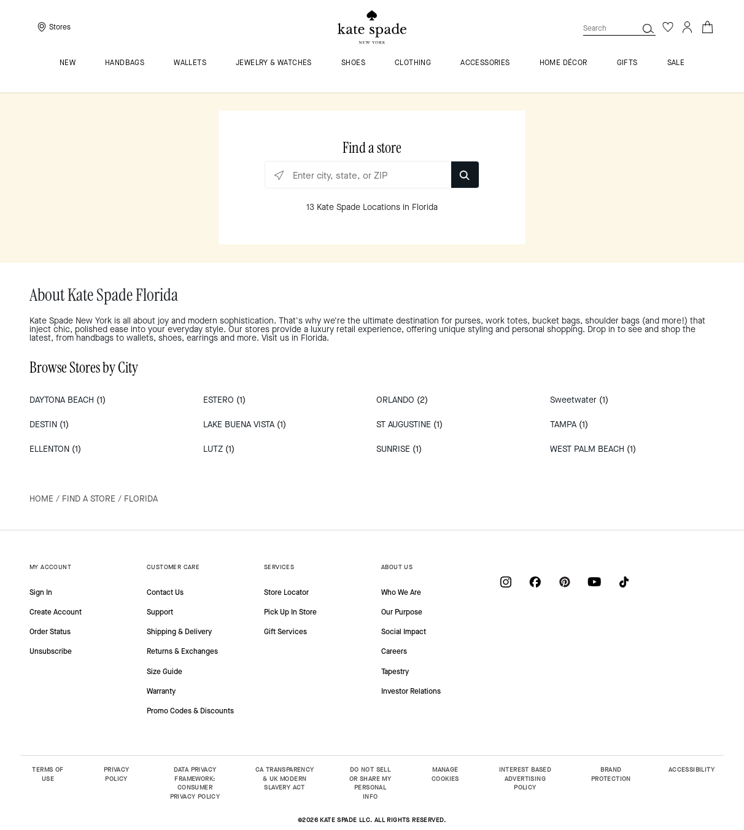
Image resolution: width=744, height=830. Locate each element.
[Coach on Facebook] (535, 582)
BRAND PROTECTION (611, 774)
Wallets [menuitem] (190, 63)
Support (160, 612)
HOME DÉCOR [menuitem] (563, 63)
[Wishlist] (668, 27)
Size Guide (164, 672)
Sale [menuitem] (676, 63)
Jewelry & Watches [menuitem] (274, 63)
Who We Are (401, 592)
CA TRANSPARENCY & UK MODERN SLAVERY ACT (284, 778)
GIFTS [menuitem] (627, 63)
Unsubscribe (50, 651)
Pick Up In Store (290, 612)
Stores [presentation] (60, 27)
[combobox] (619, 28)
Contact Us (165, 592)
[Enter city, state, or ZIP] (372, 175)
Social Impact (403, 632)
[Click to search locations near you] (279, 175)
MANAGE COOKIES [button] (445, 774)
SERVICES (279, 567)
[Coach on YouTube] (594, 582)
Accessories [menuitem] (485, 63)
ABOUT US (397, 567)
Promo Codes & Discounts (190, 711)
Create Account (55, 612)
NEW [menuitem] (68, 63)
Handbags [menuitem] (124, 63)
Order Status (50, 632)
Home (41, 499)
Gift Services (285, 632)
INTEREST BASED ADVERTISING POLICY (525, 778)
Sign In (40, 592)
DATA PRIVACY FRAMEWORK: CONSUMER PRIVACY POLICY (195, 783)
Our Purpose (401, 612)
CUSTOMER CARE (173, 567)
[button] (648, 28)
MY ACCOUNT (50, 567)
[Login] (687, 27)
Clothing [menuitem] (413, 63)
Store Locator (286, 592)
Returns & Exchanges (182, 651)
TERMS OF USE (47, 774)
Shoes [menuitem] (353, 63)
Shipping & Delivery (179, 632)
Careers (394, 651)
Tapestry (395, 672)
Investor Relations (411, 691)
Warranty (161, 691)
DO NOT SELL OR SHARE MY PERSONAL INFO (370, 783)
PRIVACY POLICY (117, 774)
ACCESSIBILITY (691, 770)
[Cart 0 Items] (707, 26)
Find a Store (88, 499)
